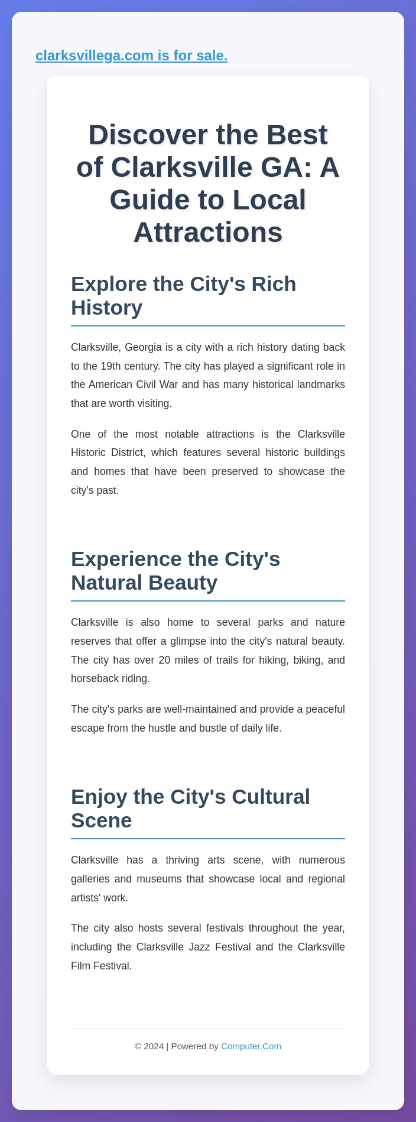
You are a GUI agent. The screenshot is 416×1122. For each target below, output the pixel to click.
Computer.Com (251, 1046)
